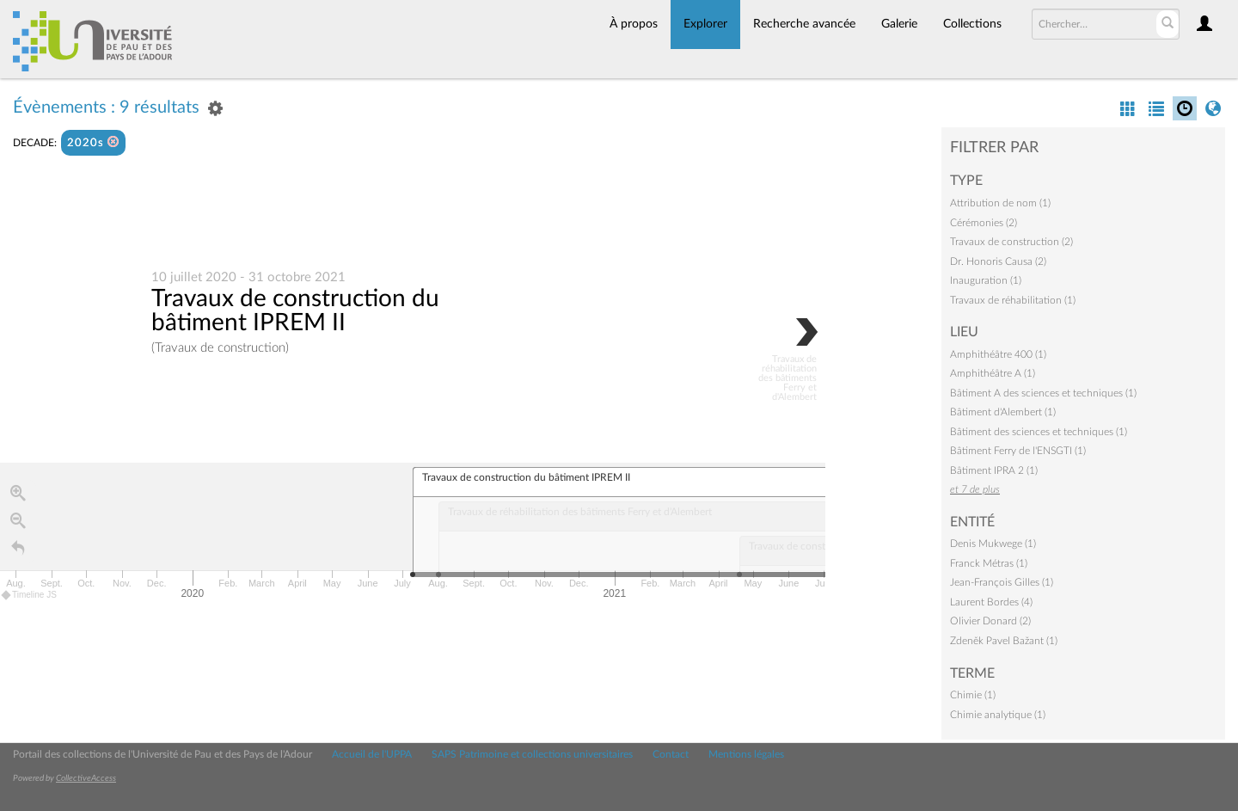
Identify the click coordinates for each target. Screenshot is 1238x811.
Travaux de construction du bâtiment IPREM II (295, 310)
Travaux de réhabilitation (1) (1013, 300)
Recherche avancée (804, 24)
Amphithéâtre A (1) (992, 373)
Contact (671, 754)
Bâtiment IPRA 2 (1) (994, 470)
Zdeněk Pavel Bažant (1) (1003, 641)
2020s (93, 142)
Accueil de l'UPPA (372, 754)
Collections (972, 24)
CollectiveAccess (86, 778)
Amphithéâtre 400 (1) (998, 354)
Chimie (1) (973, 695)
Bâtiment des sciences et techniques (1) (1038, 432)
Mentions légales (746, 754)
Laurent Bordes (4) (991, 602)
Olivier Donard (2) (990, 621)
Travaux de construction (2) (1011, 242)
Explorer (705, 24)
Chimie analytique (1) (997, 715)
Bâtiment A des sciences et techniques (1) (1043, 393)
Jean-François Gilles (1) (1001, 582)
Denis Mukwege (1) (993, 543)
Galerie (899, 24)
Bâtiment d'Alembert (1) (1003, 412)
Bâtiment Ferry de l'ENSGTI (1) (1018, 450)
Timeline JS (30, 595)
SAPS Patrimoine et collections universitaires (532, 754)
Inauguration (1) (985, 280)
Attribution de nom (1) (1000, 203)
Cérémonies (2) (983, 223)
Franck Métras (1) (988, 563)
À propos (634, 24)
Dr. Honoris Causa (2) (998, 261)
